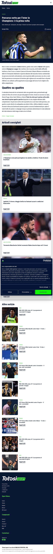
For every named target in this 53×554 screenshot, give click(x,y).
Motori (3, 507)
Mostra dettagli (44, 287)
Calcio (8, 8)
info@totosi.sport (29, 549)
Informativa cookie (5, 485)
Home (3, 8)
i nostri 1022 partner (11, 269)
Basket (3, 505)
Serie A (3, 519)
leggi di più (6, 165)
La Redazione (4, 489)
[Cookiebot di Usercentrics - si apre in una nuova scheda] (44, 261)
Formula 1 (4, 524)
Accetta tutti (43, 292)
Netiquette (4, 491)
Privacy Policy (4, 484)
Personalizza (26, 292)
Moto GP (4, 526)
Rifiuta (10, 292)
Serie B (3, 521)
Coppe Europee (10, 116)
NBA (3, 528)
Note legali (4, 487)
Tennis (3, 503)
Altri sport (4, 510)
